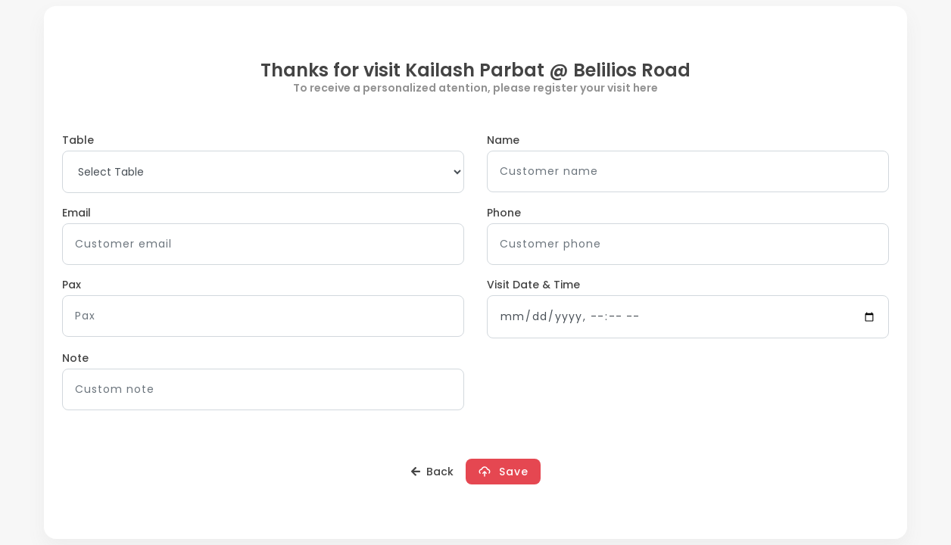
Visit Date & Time (533, 284)
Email (76, 212)
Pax (71, 284)
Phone (504, 212)
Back (432, 471)
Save (503, 471)
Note (75, 358)
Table (78, 140)
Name (503, 140)
